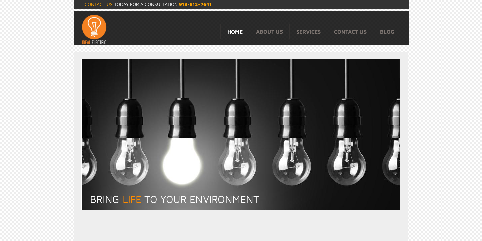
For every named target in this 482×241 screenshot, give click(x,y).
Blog (387, 32)
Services (308, 32)
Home (235, 32)
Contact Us (350, 32)
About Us (269, 32)
